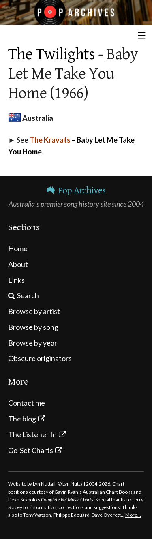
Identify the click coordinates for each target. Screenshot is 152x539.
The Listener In (32, 434)
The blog (22, 418)
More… (133, 515)
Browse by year (32, 342)
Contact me (26, 402)
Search (28, 295)
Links (16, 280)
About (18, 264)
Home (18, 248)
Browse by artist (34, 311)
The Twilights (51, 54)
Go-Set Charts (30, 450)
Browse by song (33, 327)
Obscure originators (40, 358)
